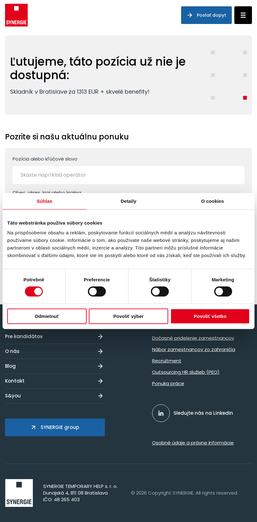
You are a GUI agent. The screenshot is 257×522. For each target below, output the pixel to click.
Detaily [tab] (128, 201)
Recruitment (166, 360)
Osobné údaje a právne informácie (193, 442)
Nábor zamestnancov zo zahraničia (193, 349)
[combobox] (128, 175)
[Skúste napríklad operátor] (61, 175)
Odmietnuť (47, 316)
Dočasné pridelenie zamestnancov (193, 338)
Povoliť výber (128, 316)
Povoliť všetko (210, 316)
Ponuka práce (168, 383)
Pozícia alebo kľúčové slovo (128, 169)
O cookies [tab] (212, 201)
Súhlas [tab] (44, 201)
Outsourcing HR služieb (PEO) (186, 372)
